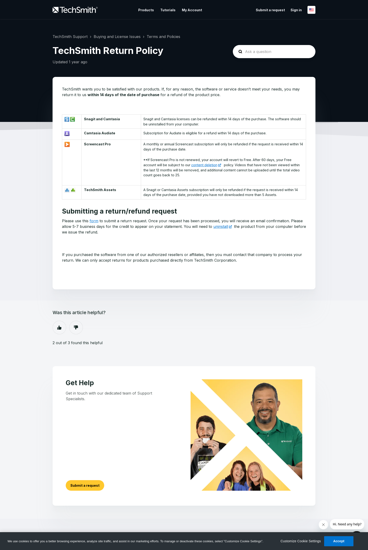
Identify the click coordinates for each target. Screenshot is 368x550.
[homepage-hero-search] (274, 51)
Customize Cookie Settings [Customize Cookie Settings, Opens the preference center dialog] (300, 541)
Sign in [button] (296, 10)
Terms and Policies (163, 36)
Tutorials (168, 10)
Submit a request (270, 10)
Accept (339, 541)
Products (146, 10)
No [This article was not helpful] (76, 327)
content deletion (204, 165)
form (94, 220)
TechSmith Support (70, 36)
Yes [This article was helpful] (59, 327)
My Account (192, 10)
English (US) (311, 10)
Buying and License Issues (117, 36)
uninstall (220, 226)
